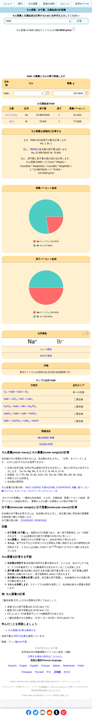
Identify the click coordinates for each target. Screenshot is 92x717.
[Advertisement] (46, 54)
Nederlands (69, 665)
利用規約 (44, 687)
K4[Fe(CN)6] (48, 487)
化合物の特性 (46, 444)
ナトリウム (11, 115)
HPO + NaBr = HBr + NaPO (20, 406)
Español (34, 665)
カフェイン (48, 491)
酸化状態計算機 (46, 437)
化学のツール (82, 3)
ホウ (11, 121)
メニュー (7, 3)
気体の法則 (49, 3)
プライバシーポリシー (58, 687)
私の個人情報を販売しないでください (46, 690)
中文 (48, 672)
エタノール (20, 491)
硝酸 (74, 487)
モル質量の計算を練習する (22, 630)
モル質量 (32, 3)
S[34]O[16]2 (40, 520)
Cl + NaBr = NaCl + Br (16, 392)
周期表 (33, 149)
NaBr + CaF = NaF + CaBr (18, 399)
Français (45, 665)
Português (27, 672)
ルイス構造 (46, 349)
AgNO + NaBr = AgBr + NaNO (20, 413)
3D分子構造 (46, 356)
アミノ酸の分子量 (17, 642)
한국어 (67, 672)
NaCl (27, 487)
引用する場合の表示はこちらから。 (46, 656)
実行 (20, 3)
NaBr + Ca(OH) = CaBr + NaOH (21, 420)
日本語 (57, 672)
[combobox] (46, 21)
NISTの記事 (19, 636)
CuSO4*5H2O (63, 487)
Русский (39, 672)
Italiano (56, 665)
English (23, 665)
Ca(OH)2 (36, 487)
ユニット (64, 3)
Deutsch (12, 665)
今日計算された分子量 (46, 648)
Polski (81, 665)
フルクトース (34, 491)
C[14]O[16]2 (27, 520)
